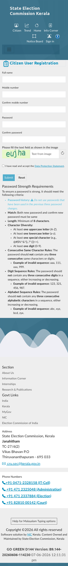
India (5, 400)
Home (37, 28)
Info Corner (51, 28)
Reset (21, 177)
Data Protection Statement (49, 166)
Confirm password (12, 133)
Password (7, 118)
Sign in (50, 39)
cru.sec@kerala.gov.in (21, 463)
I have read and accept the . (33, 166)
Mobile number (10, 88)
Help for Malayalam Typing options (34, 521)
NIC (4, 417)
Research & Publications (17, 389)
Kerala (6, 406)
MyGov (6, 412)
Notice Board (35, 39)
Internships (9, 384)
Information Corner (14, 378)
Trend (27, 28)
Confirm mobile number (15, 103)
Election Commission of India (20, 423)
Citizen (17, 28)
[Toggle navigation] (9, 49)
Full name (7, 73)
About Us (8, 373)
